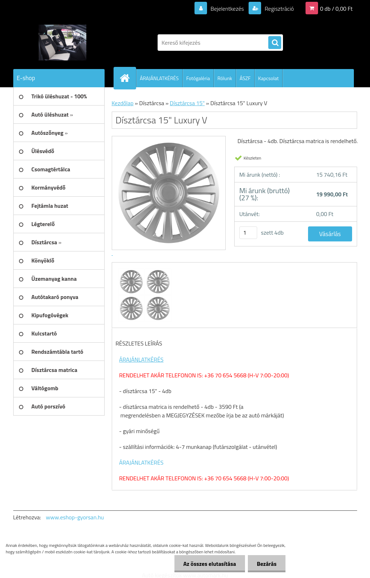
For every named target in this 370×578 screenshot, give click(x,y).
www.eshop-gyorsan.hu (75, 517)
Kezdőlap (123, 103)
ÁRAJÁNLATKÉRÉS (159, 78)
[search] (274, 43)
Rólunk (224, 78)
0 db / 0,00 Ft (336, 8)
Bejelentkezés (227, 8)
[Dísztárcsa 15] (144, 269)
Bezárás (267, 563)
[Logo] (62, 42)
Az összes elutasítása (209, 563)
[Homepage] (128, 78)
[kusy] (248, 232)
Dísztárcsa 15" (187, 103)
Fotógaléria (198, 78)
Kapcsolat (268, 78)
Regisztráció (278, 8)
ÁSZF (245, 78)
